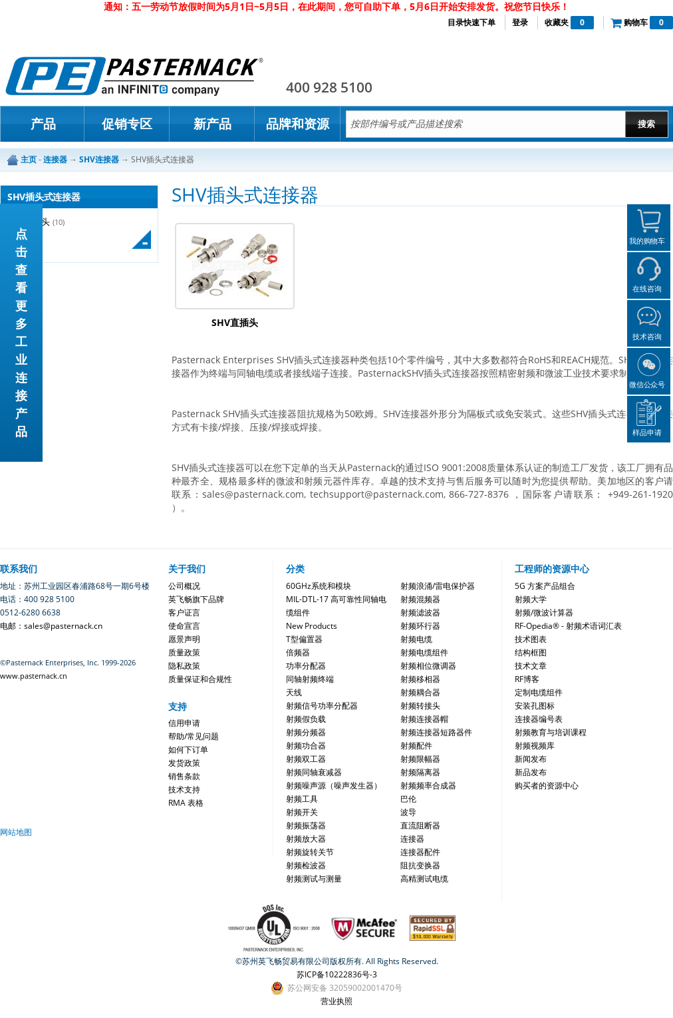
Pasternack (134, 76)
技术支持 (184, 789)
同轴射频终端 (310, 679)
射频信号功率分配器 (322, 705)
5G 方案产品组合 (545, 586)
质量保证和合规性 (200, 679)
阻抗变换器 (420, 865)
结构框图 (531, 652)
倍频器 (298, 652)
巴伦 (408, 798)
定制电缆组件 (539, 692)
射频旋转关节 (310, 852)
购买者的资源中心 (547, 785)
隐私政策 (184, 665)
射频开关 (302, 812)
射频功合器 (306, 745)
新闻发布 (531, 758)
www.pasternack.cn (33, 676)
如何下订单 (188, 749)
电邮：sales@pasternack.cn (51, 625)
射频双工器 (306, 758)
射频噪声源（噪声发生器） (334, 785)
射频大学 (531, 599)
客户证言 (184, 612)
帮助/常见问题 (193, 736)
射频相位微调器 (428, 665)
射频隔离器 (420, 772)
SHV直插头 (234, 322)
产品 (43, 123)
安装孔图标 (535, 705)
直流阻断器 (420, 825)
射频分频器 (306, 732)
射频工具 (302, 798)
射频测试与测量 (314, 878)
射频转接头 (420, 705)
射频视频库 (535, 745)
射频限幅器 (420, 758)
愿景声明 (184, 639)
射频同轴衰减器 (314, 772)
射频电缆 (416, 639)
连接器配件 (420, 852)
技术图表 (531, 639)
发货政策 (184, 762)
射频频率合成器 (428, 785)
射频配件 (416, 745)
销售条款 (184, 776)
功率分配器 (306, 665)
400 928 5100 (329, 87)
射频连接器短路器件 (436, 732)
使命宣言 (184, 625)
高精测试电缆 (424, 878)
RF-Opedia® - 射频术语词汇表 (568, 625)
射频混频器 (420, 599)
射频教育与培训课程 (551, 732)
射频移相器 (420, 679)
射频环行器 (420, 625)
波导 (408, 812)
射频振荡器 (306, 825)
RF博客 (527, 679)
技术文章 (531, 665)
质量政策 (184, 652)
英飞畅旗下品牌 (196, 599)
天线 (294, 692)
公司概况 (184, 586)
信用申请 (184, 723)
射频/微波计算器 (544, 612)
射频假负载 (306, 719)
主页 (29, 159)
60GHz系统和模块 (318, 586)
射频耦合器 (420, 692)
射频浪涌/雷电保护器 (437, 586)
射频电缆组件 (424, 652)
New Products (311, 625)
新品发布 (531, 772)
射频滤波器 (420, 612)
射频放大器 (306, 838)
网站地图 (16, 832)
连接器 (412, 838)
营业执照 (336, 1001)
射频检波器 (306, 865)
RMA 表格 (185, 802)
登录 (520, 22)
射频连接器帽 (424, 719)
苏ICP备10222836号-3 (337, 974)
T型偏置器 (304, 639)
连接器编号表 (539, 719)
